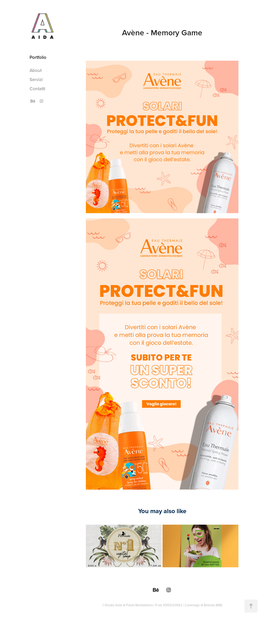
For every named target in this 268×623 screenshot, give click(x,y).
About (36, 70)
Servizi (36, 79)
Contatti (37, 89)
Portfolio (38, 57)
